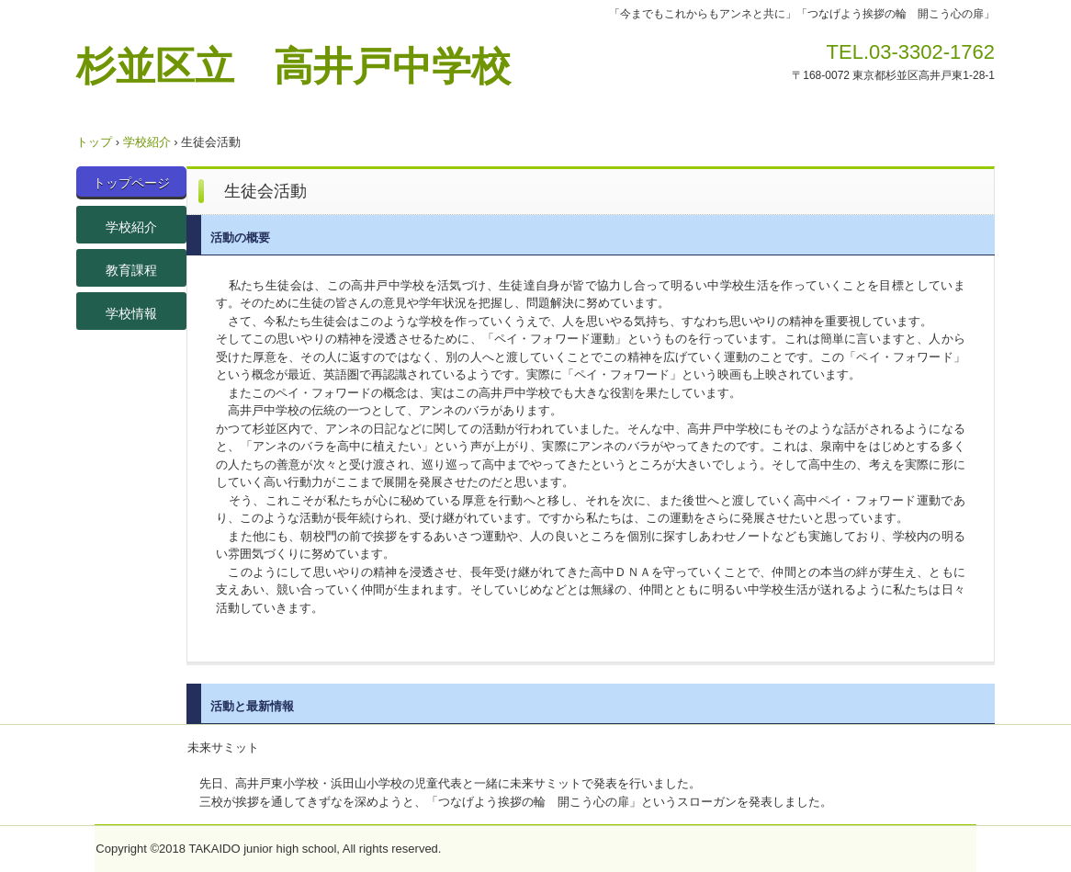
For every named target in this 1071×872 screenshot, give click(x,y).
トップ (94, 142)
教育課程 (131, 270)
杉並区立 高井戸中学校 (293, 64)
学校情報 (131, 313)
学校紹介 (147, 142)
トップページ (131, 183)
